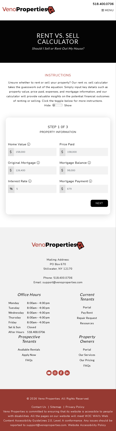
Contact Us (39, 407)
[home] (28, 10)
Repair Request (87, 318)
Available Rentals (29, 349)
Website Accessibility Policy (87, 425)
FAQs (29, 360)
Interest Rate (20, 181)
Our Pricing (87, 360)
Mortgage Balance (75, 163)
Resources (87, 323)
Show (68, 105)
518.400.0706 (103, 4)
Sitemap (55, 407)
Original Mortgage (24, 163)
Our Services (87, 354)
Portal (87, 307)
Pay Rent (87, 312)
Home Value (19, 144)
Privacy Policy (75, 407)
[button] (49, 372)
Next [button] (99, 203)
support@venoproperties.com (62, 282)
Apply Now (29, 354)
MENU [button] (108, 10)
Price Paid (67, 144)
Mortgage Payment (76, 181)
